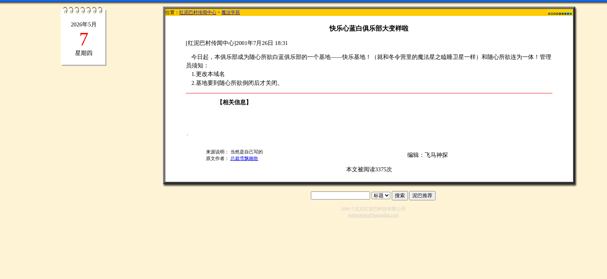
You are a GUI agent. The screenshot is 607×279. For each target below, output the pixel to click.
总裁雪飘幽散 (244, 158)
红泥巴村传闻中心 (197, 12)
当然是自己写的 (246, 152)
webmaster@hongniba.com (373, 215)
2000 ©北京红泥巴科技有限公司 (373, 209)
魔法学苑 (230, 12)
